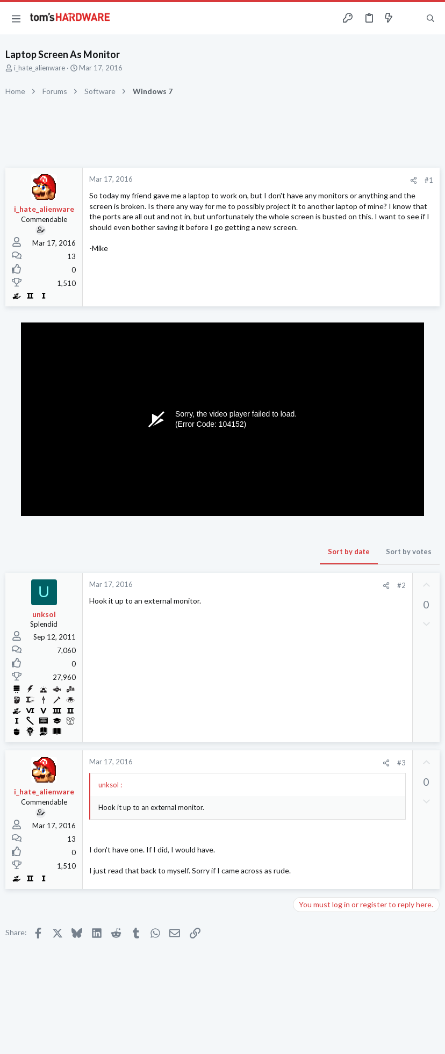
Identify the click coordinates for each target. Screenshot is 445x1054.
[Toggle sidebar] (409, 18)
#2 (401, 585)
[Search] (430, 18)
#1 (429, 180)
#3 (401, 762)
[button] (16, 18)
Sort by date (349, 551)
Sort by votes (409, 551)
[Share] (413, 180)
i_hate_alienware (39, 67)
